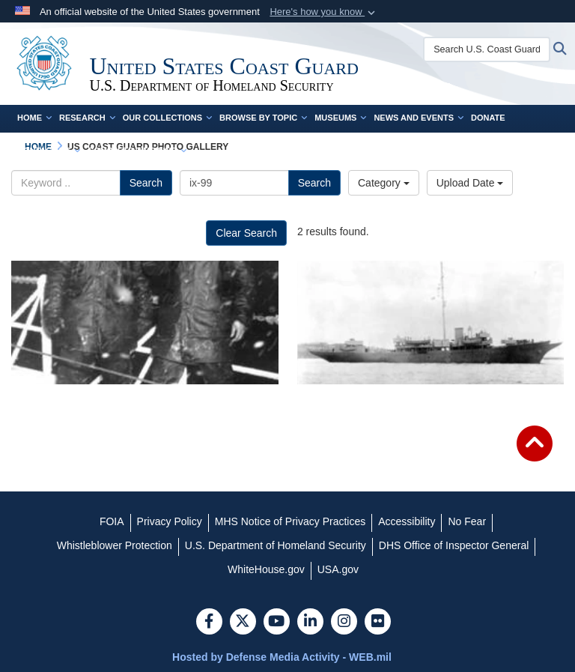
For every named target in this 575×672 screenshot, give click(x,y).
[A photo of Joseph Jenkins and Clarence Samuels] (145, 322)
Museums (340, 117)
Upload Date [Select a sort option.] (470, 183)
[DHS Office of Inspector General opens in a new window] (454, 545)
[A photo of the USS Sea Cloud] (431, 322)
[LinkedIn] (310, 623)
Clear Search (246, 233)
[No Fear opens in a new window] (467, 521)
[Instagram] (344, 623)
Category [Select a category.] (384, 183)
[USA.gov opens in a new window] (338, 569)
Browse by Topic (263, 117)
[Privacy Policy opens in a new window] (169, 521)
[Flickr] (378, 623)
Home (34, 117)
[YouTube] (277, 623)
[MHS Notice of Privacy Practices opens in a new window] (290, 521)
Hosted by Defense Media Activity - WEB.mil (282, 657)
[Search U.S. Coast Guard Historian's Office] (488, 49)
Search (146, 183)
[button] (324, 11)
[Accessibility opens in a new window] (406, 521)
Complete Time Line (137, 150)
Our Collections (167, 117)
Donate (488, 117)
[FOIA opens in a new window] (112, 521)
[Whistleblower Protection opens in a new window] (114, 545)
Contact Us (48, 150)
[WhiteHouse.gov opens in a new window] (266, 569)
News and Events (418, 117)
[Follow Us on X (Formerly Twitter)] (243, 623)
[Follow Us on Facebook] (209, 623)
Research (87, 117)
